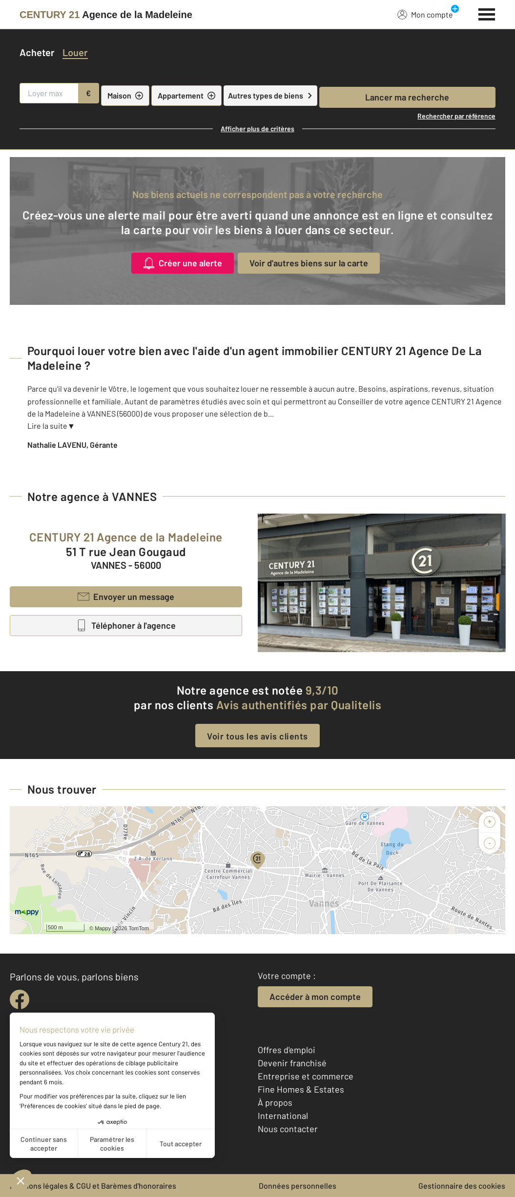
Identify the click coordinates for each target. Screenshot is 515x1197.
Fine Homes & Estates (301, 1089)
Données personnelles (297, 1185)
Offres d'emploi (286, 1049)
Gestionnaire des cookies (461, 1185)
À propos (275, 1102)
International (283, 1115)
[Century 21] (106, 14)
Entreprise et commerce (305, 1076)
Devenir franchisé (292, 1062)
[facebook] (19, 999)
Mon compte (425, 14)
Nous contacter (288, 1128)
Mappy (103, 928)
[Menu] (486, 13)
